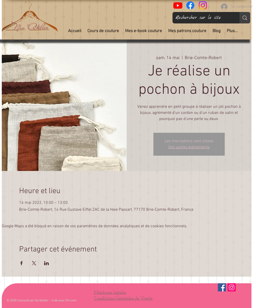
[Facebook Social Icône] (222, 287)
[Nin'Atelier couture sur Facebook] (190, 5)
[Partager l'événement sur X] (34, 263)
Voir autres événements (189, 147)
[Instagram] (232, 287)
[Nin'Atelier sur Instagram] (202, 5)
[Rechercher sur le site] (202, 17)
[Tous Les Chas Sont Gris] (177, 5)
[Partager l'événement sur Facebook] (21, 263)
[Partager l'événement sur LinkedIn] (46, 263)
